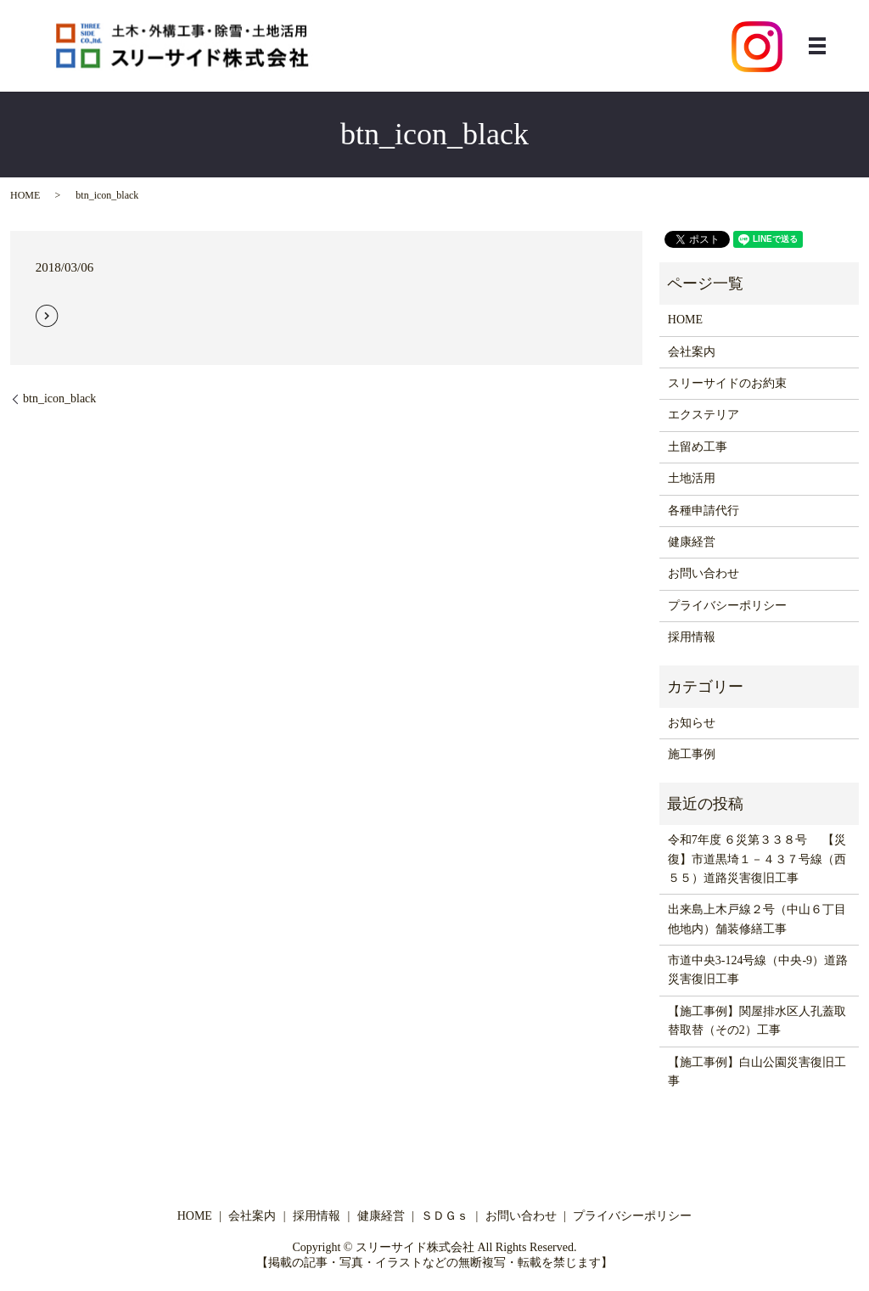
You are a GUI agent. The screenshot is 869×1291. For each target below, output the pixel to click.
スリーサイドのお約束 (727, 383)
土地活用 (691, 478)
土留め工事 (697, 447)
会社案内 (691, 351)
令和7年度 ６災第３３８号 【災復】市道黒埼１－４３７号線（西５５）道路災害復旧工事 (757, 859)
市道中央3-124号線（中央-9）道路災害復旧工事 (758, 969)
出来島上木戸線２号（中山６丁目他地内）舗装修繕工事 (757, 919)
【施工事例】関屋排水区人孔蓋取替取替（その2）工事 (757, 1020)
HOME (25, 195)
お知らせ (691, 722)
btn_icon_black (59, 398)
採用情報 (691, 637)
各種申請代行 (703, 510)
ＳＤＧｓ (444, 1216)
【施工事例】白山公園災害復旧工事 (757, 1071)
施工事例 (691, 754)
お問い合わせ (703, 573)
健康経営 (691, 542)
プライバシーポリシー (727, 605)
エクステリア (703, 414)
